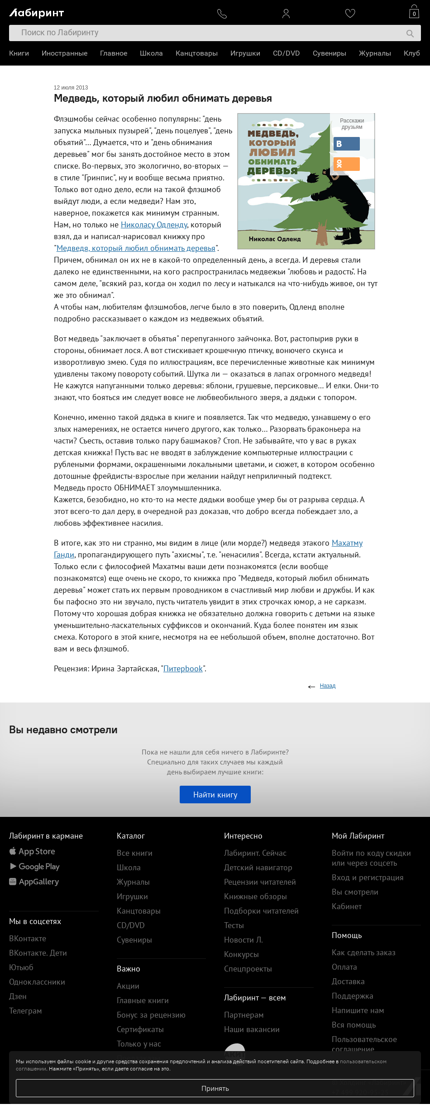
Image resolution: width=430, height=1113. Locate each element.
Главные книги (143, 1000)
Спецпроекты (248, 968)
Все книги (135, 853)
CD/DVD (286, 53)
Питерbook (183, 668)
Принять (215, 1088)
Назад (327, 686)
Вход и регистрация (368, 877)
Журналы (375, 53)
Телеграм (25, 1010)
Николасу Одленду (154, 224)
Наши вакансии (252, 1029)
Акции (128, 986)
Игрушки (245, 53)
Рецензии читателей (260, 882)
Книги (19, 53)
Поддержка (352, 995)
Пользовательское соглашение (364, 1044)
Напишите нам (358, 1010)
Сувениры (329, 53)
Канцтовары (197, 53)
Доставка (348, 981)
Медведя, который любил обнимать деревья (136, 248)
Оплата (344, 967)
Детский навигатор (258, 867)
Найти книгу (215, 794)
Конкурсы (241, 954)
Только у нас (139, 1043)
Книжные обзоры (255, 896)
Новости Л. (243, 939)
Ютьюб (21, 967)
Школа (151, 53)
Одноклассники (37, 981)
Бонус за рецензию (151, 1014)
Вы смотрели (355, 892)
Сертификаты (140, 1029)
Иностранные (64, 53)
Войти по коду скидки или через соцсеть (371, 858)
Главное (113, 53)
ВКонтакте (27, 938)
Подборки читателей (261, 910)
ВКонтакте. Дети (38, 953)
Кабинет (347, 906)
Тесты (234, 925)
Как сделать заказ (364, 952)
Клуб (412, 53)
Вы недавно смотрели (63, 729)
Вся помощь (354, 1024)
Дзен (18, 996)
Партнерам (244, 1014)
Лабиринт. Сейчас (255, 853)
